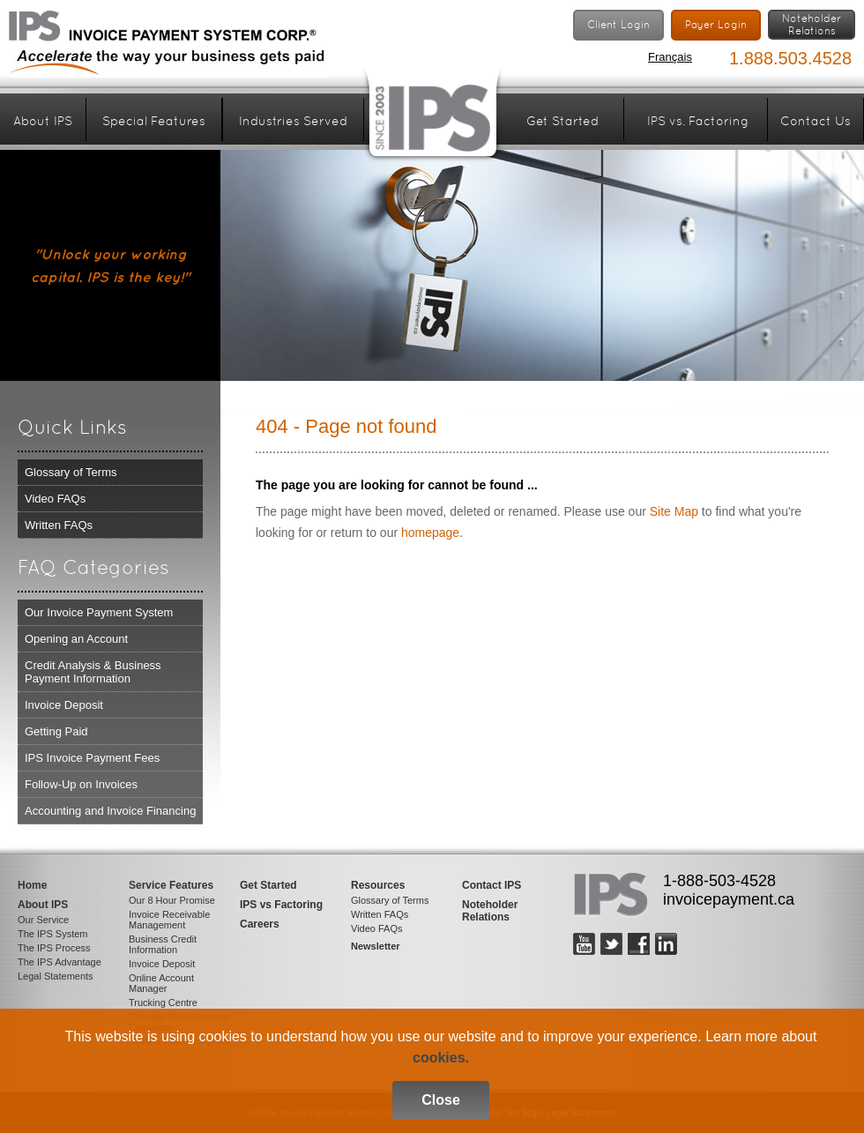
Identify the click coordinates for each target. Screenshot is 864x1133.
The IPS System (52, 933)
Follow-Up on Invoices (81, 784)
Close (440, 1099)
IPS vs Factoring (281, 904)
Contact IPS (491, 885)
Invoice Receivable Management (169, 919)
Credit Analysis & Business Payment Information (93, 672)
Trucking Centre (163, 1002)
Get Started (562, 121)
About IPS (42, 121)
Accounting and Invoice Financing (110, 810)
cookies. (441, 1057)
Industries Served (293, 121)
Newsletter (375, 946)
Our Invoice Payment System (99, 612)
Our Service (43, 919)
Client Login (618, 25)
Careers (259, 924)
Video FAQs (55, 498)
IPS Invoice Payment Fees (92, 757)
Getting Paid (56, 731)
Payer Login (716, 25)
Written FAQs (59, 525)
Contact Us (815, 121)
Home (32, 885)
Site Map (674, 511)
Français (670, 56)
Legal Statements (55, 976)
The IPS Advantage (59, 962)
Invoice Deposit (64, 705)
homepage (430, 533)
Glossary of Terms (71, 472)
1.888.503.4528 (790, 58)
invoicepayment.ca (728, 899)
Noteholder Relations (490, 910)
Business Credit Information (163, 944)
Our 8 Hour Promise (172, 900)
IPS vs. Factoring (698, 121)
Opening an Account (76, 638)
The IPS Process (54, 948)
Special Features (153, 121)
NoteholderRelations (811, 24)
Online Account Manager (161, 983)
